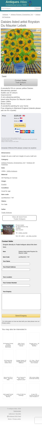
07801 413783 (23, 233)
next (39, 52)
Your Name (6, 261)
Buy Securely (19, 125)
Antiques (16, 2)
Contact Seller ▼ (21, 82)
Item (4, 251)
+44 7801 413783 (31, 236)
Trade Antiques (6, 212)
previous (2, 52)
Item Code (6, 257)
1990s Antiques (11, 171)
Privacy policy (6, 326)
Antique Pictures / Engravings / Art (13, 163)
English (3, 184)
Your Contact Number (10, 283)
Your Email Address (9, 267)
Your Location (7, 277)
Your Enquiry (7, 291)
